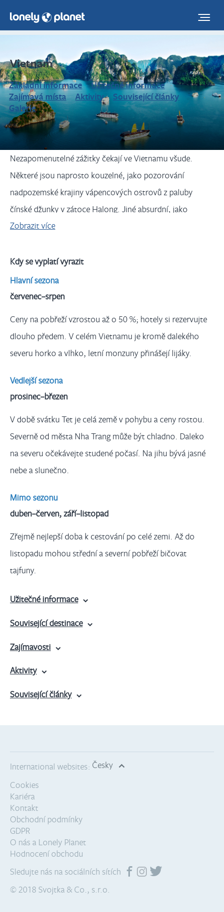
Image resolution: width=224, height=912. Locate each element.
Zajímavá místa (37, 96)
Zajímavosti (30, 646)
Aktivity (89, 96)
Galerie (22, 108)
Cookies (24, 784)
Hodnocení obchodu (46, 853)
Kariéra (22, 796)
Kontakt (24, 807)
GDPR (20, 830)
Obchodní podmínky (46, 819)
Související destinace (46, 623)
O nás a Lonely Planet (48, 842)
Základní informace (45, 85)
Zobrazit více (32, 225)
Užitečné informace (128, 85)
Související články (146, 96)
